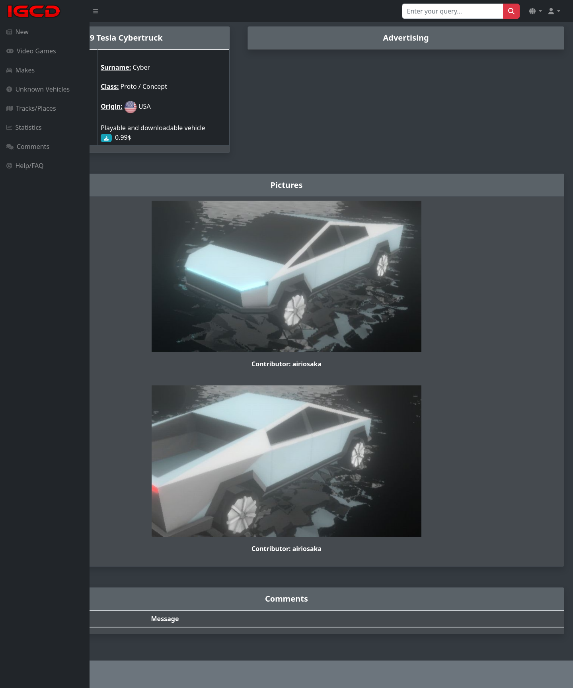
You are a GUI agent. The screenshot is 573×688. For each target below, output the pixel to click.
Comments (27, 146)
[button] (535, 11)
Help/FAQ (25, 165)
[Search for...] (452, 11)
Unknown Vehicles (38, 89)
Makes (20, 70)
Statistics (24, 127)
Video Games (31, 51)
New (17, 31)
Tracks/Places (31, 108)
